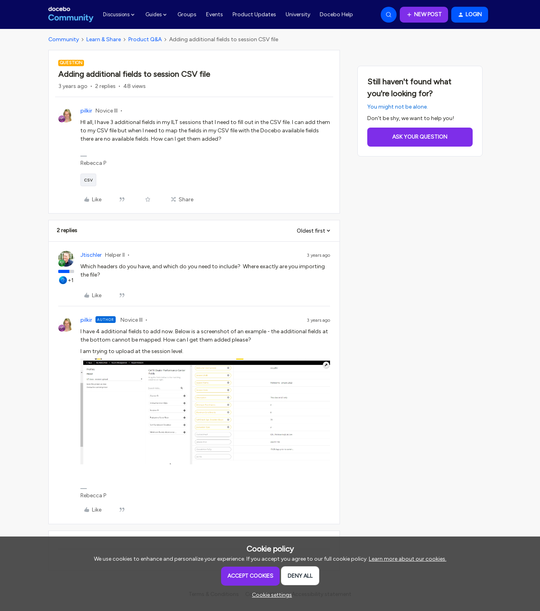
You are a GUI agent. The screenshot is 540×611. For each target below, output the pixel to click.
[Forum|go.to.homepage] (71, 15)
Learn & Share (103, 39)
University (298, 14)
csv (88, 179)
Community (63, 39)
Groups (187, 14)
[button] (424, 15)
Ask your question (419, 137)
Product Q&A (145, 39)
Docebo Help (336, 14)
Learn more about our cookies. (408, 559)
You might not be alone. (397, 106)
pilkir (86, 110)
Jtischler (91, 255)
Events (214, 14)
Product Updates (254, 14)
